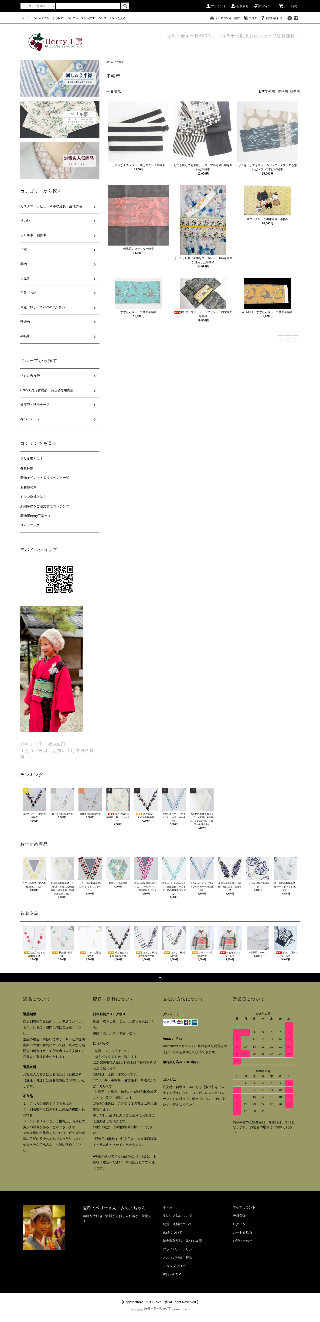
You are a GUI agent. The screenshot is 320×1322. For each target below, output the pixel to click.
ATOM (176, 1274)
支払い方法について (177, 1215)
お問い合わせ (271, 18)
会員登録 (240, 6)
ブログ (250, 18)
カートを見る (242, 1232)
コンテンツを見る (112, 18)
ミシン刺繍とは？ (33, 497)
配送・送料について (177, 1224)
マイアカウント (244, 1207)
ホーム (25, 18)
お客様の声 (28, 487)
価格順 (283, 91)
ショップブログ (174, 1266)
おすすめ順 (267, 91)
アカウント (215, 6)
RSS (166, 1274)
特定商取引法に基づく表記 (182, 1241)
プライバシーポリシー (179, 1249)
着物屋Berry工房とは (35, 516)
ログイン (262, 6)
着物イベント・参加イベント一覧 (44, 477)
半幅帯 (120, 62)
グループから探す (81, 18)
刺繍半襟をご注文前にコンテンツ (44, 506)
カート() (287, 6)
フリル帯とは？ (31, 458)
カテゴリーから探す (48, 18)
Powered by (160, 1309)
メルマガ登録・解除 (224, 18)
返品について (172, 1232)
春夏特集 (26, 468)
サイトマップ (30, 525)
